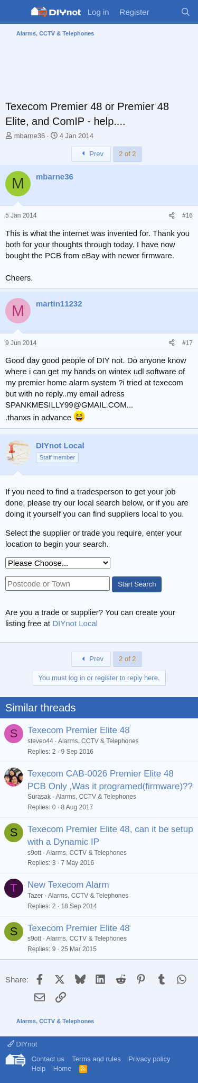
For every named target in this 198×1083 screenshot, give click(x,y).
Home (62, 1068)
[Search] (185, 12)
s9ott (34, 852)
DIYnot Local (75, 623)
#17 (187, 343)
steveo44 (40, 741)
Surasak (39, 796)
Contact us (48, 1059)
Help (39, 1068)
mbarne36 (29, 136)
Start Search (137, 584)
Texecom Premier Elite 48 (78, 730)
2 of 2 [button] (127, 154)
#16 (187, 215)
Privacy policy (149, 1059)
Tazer (35, 895)
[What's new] (164, 12)
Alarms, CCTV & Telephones (98, 741)
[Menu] (14, 12)
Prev (91, 154)
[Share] (171, 216)
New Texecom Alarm (68, 885)
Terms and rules (96, 1059)
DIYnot (22, 1044)
